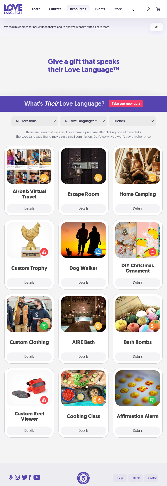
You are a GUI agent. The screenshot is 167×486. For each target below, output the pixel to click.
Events (100, 9)
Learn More (102, 27)
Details (29, 208)
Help (120, 478)
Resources (78, 9)
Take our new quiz (126, 103)
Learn (36, 9)
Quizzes (55, 9)
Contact (152, 478)
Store (118, 9)
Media (136, 478)
